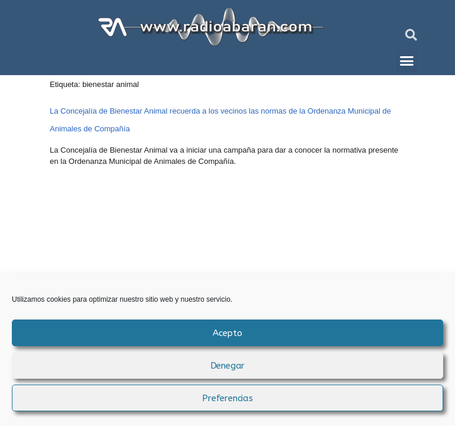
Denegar (227, 365)
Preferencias (227, 398)
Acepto (227, 333)
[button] (411, 35)
